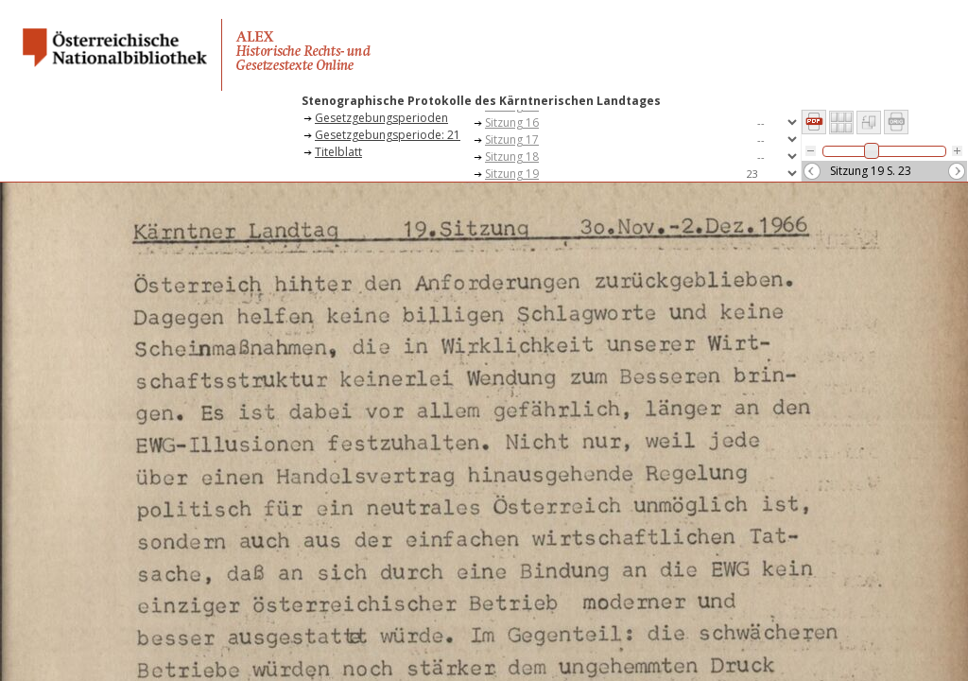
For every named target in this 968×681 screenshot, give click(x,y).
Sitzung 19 (512, 174)
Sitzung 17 (512, 139)
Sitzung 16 (512, 122)
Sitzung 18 (512, 156)
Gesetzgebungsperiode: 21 (387, 135)
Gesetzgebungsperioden (381, 118)
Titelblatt (338, 152)
